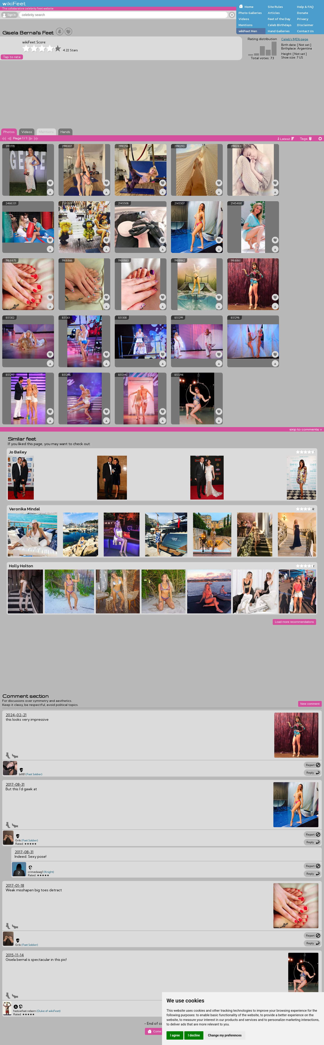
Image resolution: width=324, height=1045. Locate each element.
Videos (243, 18)
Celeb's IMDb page (294, 39)
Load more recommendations (294, 622)
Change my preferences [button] (224, 1035)
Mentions (245, 25)
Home (249, 6)
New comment (310, 703)
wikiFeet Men (247, 31)
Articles (274, 12)
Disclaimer (305, 25)
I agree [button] (175, 1035)
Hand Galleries (279, 31)
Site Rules (275, 6)
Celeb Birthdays (279, 25)
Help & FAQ (305, 6)
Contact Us (305, 31)
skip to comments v (305, 429)
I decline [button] (194, 1035)
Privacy (302, 18)
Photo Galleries (250, 12)
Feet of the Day (279, 18)
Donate (302, 12)
